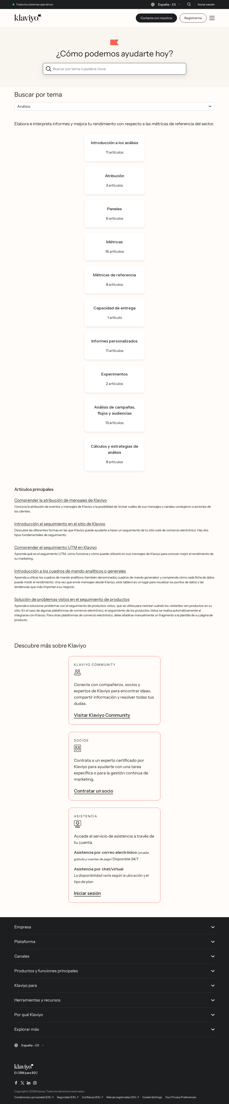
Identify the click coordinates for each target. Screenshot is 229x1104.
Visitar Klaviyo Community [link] (102, 715)
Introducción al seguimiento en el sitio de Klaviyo (59, 523)
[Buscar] (189, 4)
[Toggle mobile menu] (212, 17)
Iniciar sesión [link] (87, 893)
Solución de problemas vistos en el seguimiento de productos (72, 599)
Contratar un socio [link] (93, 791)
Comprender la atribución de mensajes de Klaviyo (60, 500)
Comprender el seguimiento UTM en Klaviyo (55, 547)
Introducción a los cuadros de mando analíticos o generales (70, 571)
